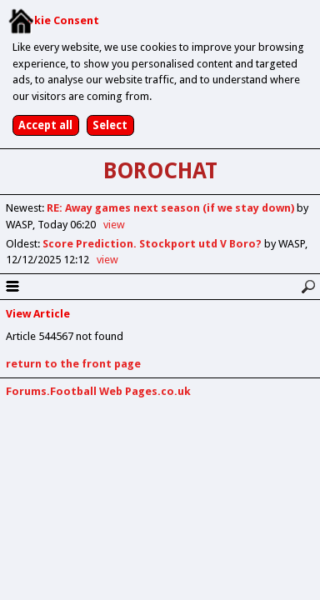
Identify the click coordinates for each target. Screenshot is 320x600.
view (114, 224)
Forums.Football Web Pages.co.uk (98, 391)
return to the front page (73, 364)
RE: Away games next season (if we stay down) (172, 208)
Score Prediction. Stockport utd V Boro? (153, 244)
